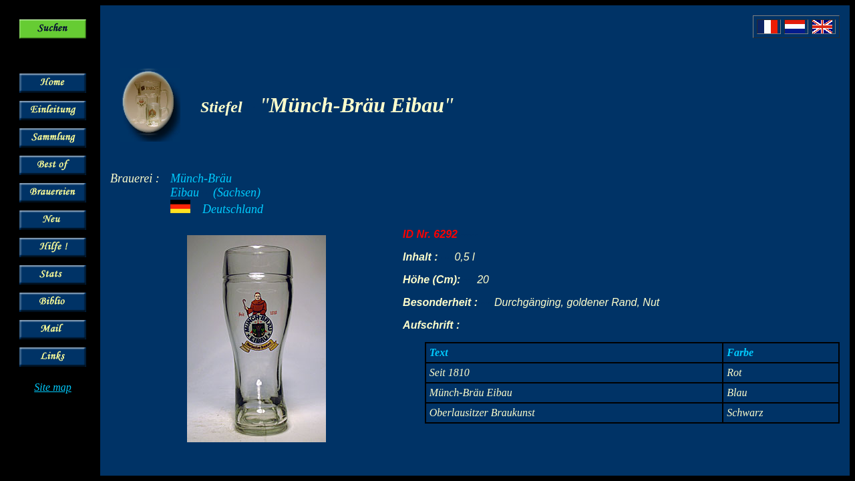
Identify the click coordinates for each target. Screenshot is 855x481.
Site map (52, 387)
